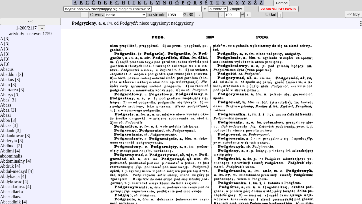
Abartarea (9, 88)
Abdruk (7, 164)
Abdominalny (12, 159)
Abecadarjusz (12, 185)
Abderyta (8, 139)
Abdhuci (8, 144)
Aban (5, 83)
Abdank (7, 129)
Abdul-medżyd (13, 169)
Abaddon (8, 73)
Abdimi (7, 149)
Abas (4, 98)
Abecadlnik (10, 200)
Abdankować (12, 134)
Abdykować (11, 180)
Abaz (5, 108)
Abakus (7, 78)
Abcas (5, 124)
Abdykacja (10, 175)
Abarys (6, 93)
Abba (5, 118)
